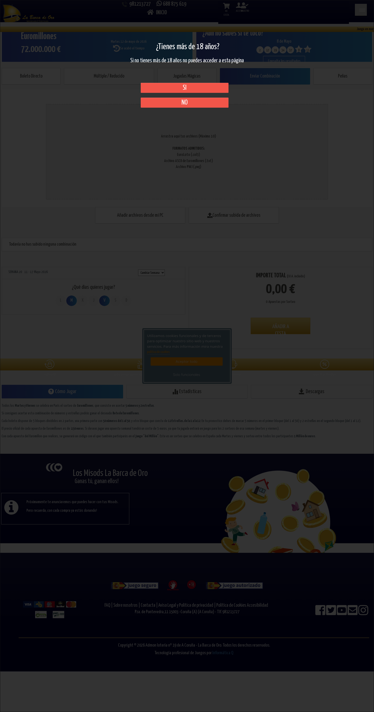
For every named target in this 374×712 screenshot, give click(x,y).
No (185, 102)
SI (185, 87)
